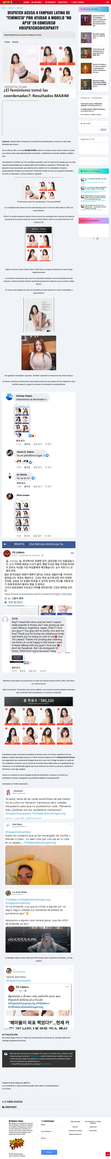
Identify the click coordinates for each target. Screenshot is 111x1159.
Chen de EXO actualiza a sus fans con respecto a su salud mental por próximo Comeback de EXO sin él (99, 68)
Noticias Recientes (90, 220)
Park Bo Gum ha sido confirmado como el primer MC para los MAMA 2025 (98, 52)
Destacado (20, 8)
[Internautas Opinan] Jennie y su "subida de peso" (99, 36)
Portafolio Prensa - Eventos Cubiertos (93, 1122)
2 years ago (96, 192)
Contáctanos (93, 1130)
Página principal (75, 1121)
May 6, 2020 (45, 1064)
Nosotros (63, 2)
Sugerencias (93, 1127)
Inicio (26, 2)
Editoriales (50, 2)
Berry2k (87, 179)
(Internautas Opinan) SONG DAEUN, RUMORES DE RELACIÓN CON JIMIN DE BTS (99, 83)
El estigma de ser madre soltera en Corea (89, 209)
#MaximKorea (34, 1056)
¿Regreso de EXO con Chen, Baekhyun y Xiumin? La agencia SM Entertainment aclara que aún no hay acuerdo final (99, 20)
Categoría (37, 2)
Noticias (11, 8)
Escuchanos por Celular (75, 1130)
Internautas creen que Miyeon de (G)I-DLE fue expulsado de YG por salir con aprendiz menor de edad (93, 191)
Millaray (87, 187)
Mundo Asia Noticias (75, 1134)
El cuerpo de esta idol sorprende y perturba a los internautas (92, 182)
